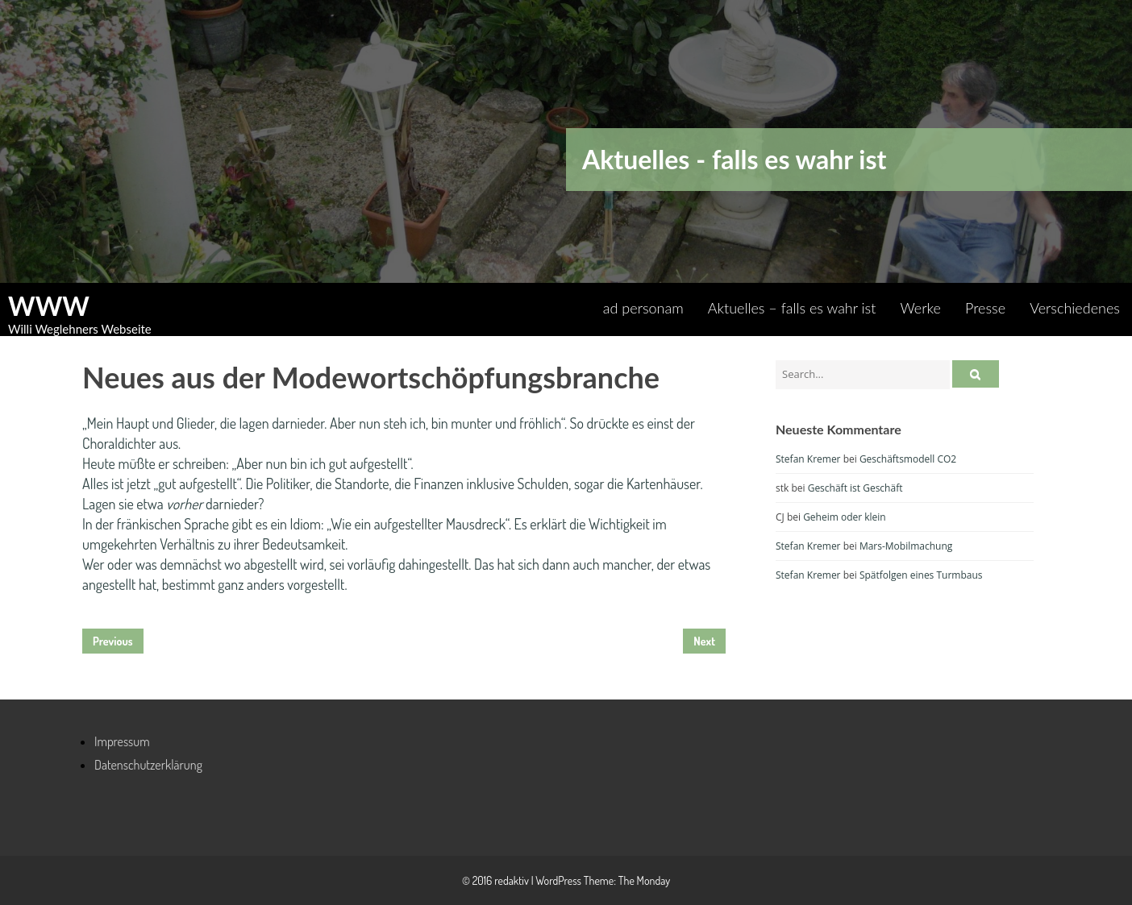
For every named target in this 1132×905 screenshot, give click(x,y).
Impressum (122, 741)
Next (704, 641)
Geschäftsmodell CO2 (907, 459)
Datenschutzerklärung (148, 765)
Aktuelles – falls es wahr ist (792, 308)
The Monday (644, 880)
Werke (920, 308)
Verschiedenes (1075, 308)
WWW (48, 306)
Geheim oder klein (844, 517)
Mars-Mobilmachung (905, 546)
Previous (113, 641)
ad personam (643, 308)
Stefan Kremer (808, 459)
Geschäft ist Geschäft (855, 488)
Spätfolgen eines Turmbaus (921, 575)
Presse (985, 308)
